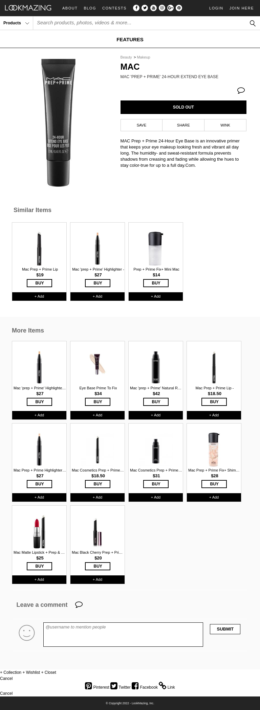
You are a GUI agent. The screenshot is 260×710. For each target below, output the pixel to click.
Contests (114, 8)
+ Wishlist (31, 672)
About (70, 8)
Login (216, 8)
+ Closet (48, 672)
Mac (130, 67)
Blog (90, 8)
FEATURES (130, 39)
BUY (40, 283)
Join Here (242, 8)
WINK (225, 125)
